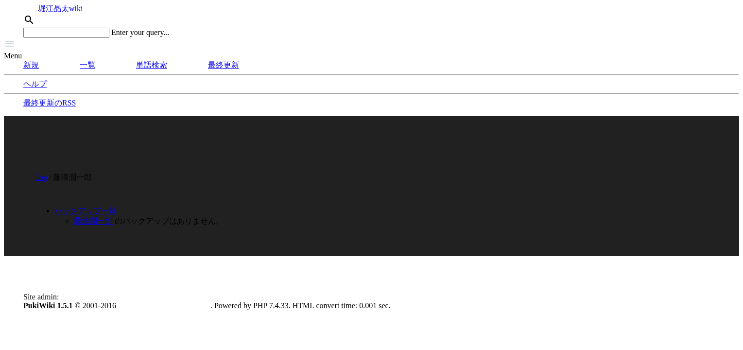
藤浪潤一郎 (93, 221)
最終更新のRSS (49, 103)
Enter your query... (140, 32)
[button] (371, 45)
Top (41, 177)
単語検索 (151, 65)
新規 (31, 65)
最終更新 (223, 65)
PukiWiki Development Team (164, 305)
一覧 (87, 65)
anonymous (79, 297)
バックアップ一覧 (85, 211)
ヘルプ (35, 84)
